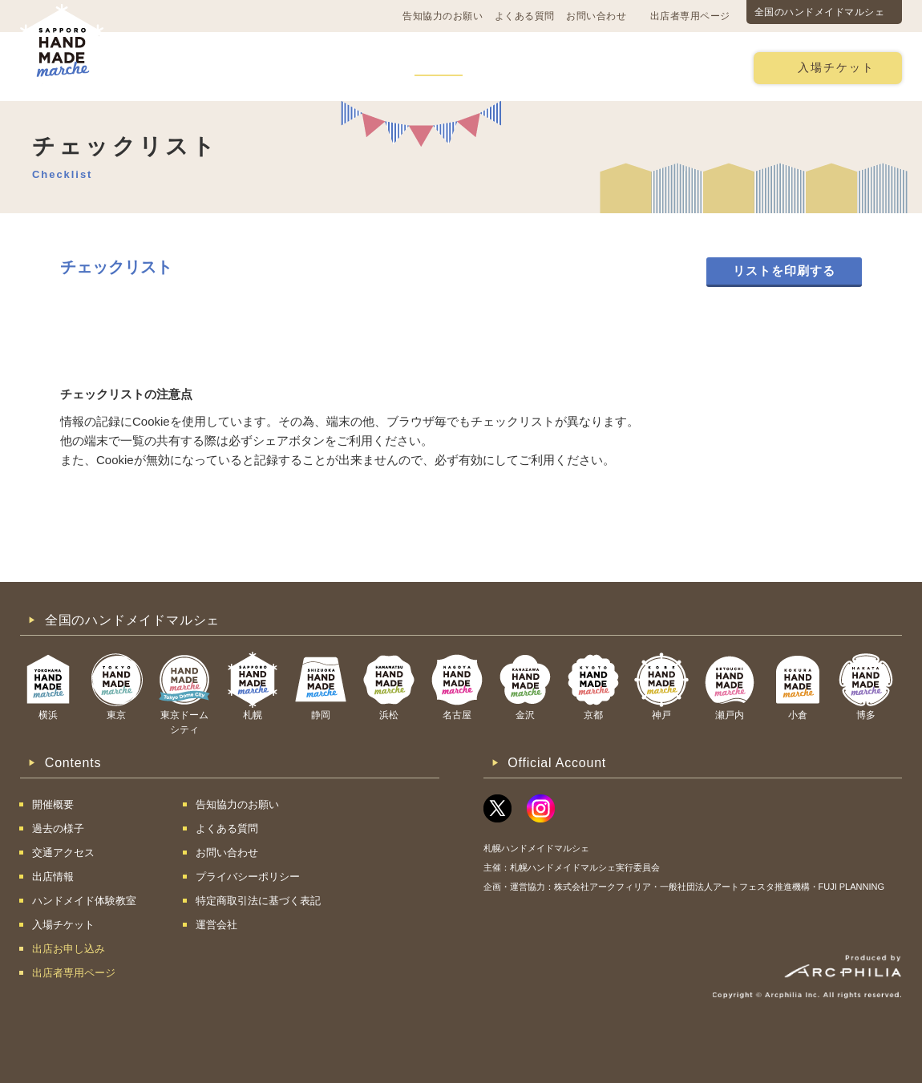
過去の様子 (356, 67)
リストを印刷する (784, 270)
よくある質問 (525, 16)
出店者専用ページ (690, 16)
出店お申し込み (683, 67)
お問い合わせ (596, 16)
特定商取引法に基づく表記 (258, 901)
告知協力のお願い (442, 16)
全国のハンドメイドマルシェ (819, 12)
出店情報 (438, 67)
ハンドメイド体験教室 (551, 67)
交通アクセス (260, 67)
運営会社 (216, 925)
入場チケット (836, 68)
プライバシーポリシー (248, 877)
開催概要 (172, 67)
